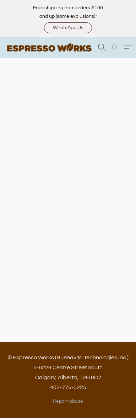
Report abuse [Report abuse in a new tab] (68, 401)
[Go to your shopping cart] (118, 47)
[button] (68, 27)
